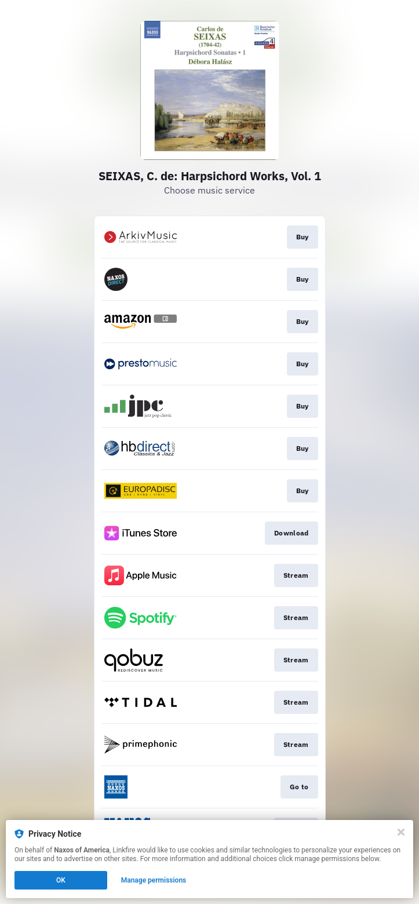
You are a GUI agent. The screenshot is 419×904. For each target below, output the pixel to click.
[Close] (401, 832)
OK (60, 880)
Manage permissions (154, 880)
